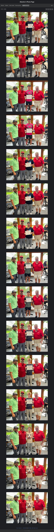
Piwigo (29, 530)
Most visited (11, 5)
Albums (2, 5)
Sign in (52, 5)
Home (2, 9)
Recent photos (18, 5)
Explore (6, 5)
